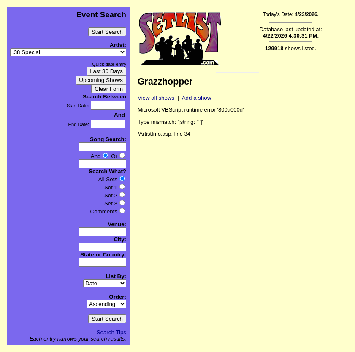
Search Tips (111, 332)
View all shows (156, 98)
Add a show (196, 98)
